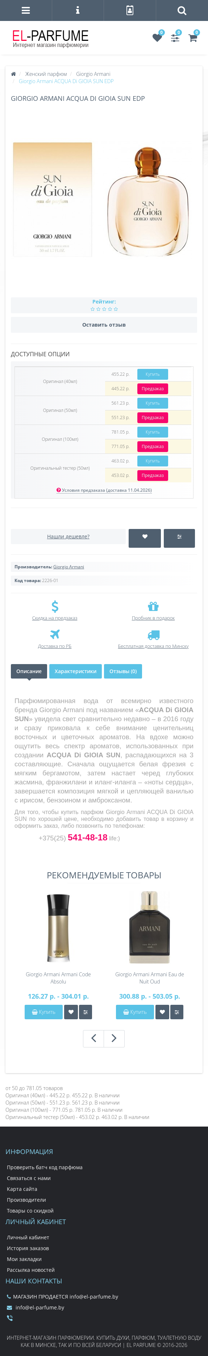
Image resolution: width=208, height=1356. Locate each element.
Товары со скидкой (30, 1210)
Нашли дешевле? (68, 536)
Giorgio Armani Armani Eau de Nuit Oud (149, 978)
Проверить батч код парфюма (45, 1167)
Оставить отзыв (104, 324)
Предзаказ (153, 389)
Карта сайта (22, 1188)
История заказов (28, 1248)
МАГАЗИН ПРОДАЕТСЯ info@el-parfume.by (62, 1296)
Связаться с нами (29, 1178)
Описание (29, 671)
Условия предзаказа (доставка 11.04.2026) (104, 490)
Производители (26, 1199)
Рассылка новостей (31, 1269)
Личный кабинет (28, 1237)
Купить (153, 374)
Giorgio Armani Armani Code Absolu (58, 978)
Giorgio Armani (68, 567)
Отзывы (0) (123, 671)
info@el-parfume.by (35, 1307)
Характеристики (75, 671)
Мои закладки (24, 1259)
